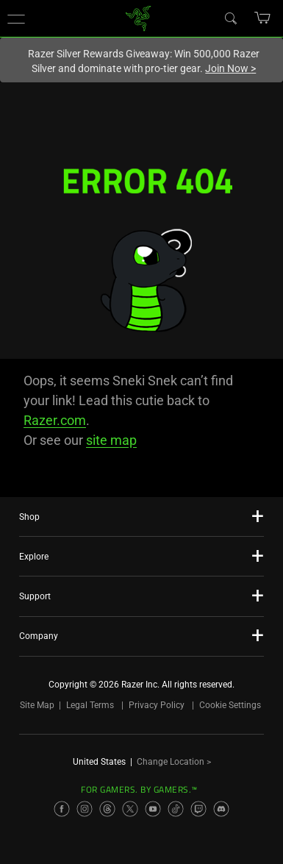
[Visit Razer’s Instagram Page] (84, 809)
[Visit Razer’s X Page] (130, 809)
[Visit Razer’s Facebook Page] (61, 809)
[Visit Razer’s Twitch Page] (198, 809)
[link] (138, 17)
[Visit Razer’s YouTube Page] (153, 809)
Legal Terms (90, 705)
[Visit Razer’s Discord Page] (221, 809)
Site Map (37, 705)
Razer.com (55, 420)
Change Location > (174, 762)
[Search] (230, 17)
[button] (16, 18)
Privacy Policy (157, 705)
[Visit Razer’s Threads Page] (107, 809)
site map (111, 440)
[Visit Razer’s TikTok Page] (175, 809)
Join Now (230, 68)
